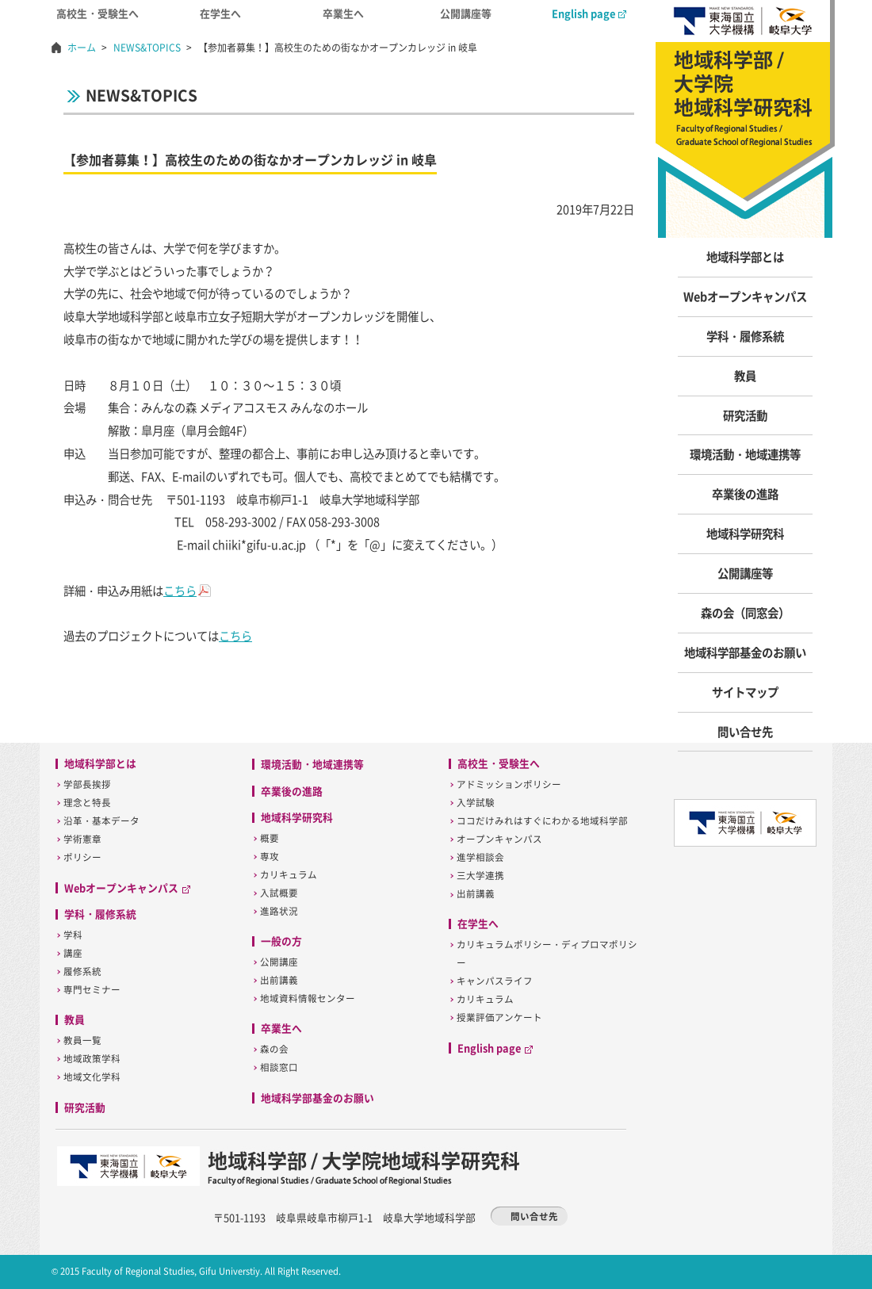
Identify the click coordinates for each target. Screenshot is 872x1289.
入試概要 (279, 893)
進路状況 (279, 911)
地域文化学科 (91, 1077)
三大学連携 (480, 875)
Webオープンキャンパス (745, 296)
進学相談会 (480, 857)
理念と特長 (87, 802)
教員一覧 (82, 1040)
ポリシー (82, 857)
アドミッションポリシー (509, 784)
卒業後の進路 (745, 494)
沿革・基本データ (101, 821)
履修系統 (82, 971)
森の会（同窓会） (745, 613)
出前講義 (279, 980)
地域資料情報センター (307, 998)
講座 (72, 953)
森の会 (274, 1049)
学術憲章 (82, 839)
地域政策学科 (91, 1058)
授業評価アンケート (499, 1017)
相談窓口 (279, 1067)
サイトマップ (745, 692)
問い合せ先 (745, 731)
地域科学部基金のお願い (745, 652)
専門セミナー (91, 989)
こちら (180, 590)
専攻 (269, 856)
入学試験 (476, 802)
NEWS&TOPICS (147, 47)
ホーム (81, 47)
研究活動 (745, 415)
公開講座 (279, 962)
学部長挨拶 (87, 784)
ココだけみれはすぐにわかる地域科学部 (542, 821)
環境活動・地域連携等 (745, 454)
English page (589, 13)
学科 (72, 935)
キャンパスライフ (495, 981)
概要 (269, 838)
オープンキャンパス (499, 839)
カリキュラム (288, 875)
